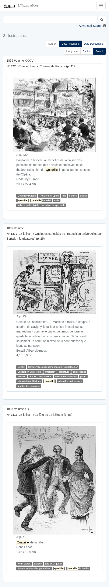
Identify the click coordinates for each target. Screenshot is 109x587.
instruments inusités (66, 376)
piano (83, 376)
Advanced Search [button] (90, 25)
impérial (41, 200)
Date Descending (93, 43)
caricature (64, 372)
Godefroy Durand (27, 195)
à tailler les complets (28, 386)
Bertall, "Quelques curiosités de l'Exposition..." (53, 367)
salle (56, 200)
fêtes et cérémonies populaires (34, 568)
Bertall (21, 367)
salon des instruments (69, 381)
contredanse (79, 372)
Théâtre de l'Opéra (49, 195)
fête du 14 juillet (53, 563)
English (87, 51)
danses (73, 195)
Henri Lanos (24, 563)
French (99, 51)
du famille (78, 568)
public (83, 195)
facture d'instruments (40, 376)
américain (50, 372)
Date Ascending (71, 43)
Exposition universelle (29, 372)
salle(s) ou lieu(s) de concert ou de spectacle (41, 205)
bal (64, 195)
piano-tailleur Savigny (29, 381)
